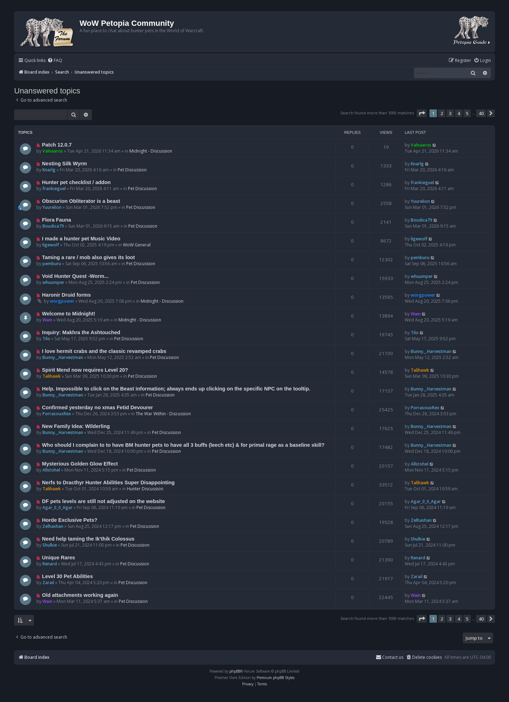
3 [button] (450, 113)
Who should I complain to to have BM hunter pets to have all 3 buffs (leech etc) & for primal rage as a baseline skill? (183, 445)
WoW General (137, 245)
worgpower (62, 301)
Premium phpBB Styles (275, 677)
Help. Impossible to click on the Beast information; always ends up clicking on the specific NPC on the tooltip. (176, 389)
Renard (49, 564)
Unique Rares (58, 557)
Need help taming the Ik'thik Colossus (88, 539)
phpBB (234, 671)
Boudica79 (53, 226)
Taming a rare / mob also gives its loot (88, 257)
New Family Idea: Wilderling (76, 426)
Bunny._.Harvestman (62, 357)
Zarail (48, 583)
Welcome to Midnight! (68, 313)
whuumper (53, 282)
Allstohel (51, 470)
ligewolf (50, 245)
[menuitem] (54, 60)
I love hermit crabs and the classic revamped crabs (104, 351)
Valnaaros (52, 151)
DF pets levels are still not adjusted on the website (103, 501)
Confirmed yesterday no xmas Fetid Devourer (97, 407)
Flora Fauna (56, 220)
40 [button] (481, 113)
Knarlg (48, 170)
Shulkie (49, 545)
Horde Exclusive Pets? (70, 520)
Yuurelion (52, 207)
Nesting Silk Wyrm (64, 163)
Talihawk (51, 376)
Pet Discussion (132, 170)
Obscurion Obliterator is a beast (81, 201)
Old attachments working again (80, 595)
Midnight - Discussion (150, 151)
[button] (422, 113)
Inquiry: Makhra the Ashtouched (81, 332)
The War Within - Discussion (163, 414)
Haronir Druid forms (66, 295)
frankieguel (54, 189)
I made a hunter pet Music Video (81, 238)
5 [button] (467, 113)
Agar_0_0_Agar (57, 507)
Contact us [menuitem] (389, 657)
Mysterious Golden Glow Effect (80, 464)
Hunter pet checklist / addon (76, 182)
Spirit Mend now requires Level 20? (85, 370)
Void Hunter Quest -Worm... (75, 276)
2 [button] (441, 113)
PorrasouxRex (56, 414)
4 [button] (458, 113)
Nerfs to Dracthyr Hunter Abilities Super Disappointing (108, 482)
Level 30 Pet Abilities (67, 576)
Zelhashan (52, 526)
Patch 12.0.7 (57, 145)
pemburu (51, 264)
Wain (47, 320)
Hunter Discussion (145, 489)
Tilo (46, 339)
